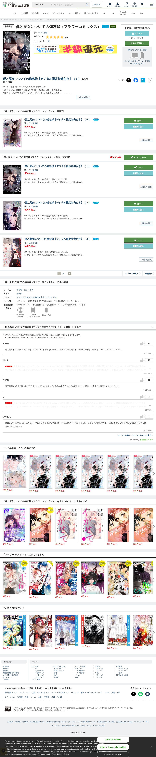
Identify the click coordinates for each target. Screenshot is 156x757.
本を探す (96, 5)
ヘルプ (89, 725)
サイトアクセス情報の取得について (83, 722)
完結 (55, 297)
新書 (55, 673)
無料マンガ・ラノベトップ (91, 693)
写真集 (56, 677)
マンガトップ (24, 693)
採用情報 (18, 722)
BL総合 (97, 666)
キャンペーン (7, 677)
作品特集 (6, 679)
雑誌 (55, 675)
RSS (147, 722)
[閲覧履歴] (134, 5)
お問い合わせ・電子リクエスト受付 (73, 725)
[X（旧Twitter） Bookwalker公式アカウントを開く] (133, 694)
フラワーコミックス (24, 290)
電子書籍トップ (11, 693)
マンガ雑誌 (36, 679)
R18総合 (119, 666)
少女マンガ (27, 297)
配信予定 (6, 668)
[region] (78, 747)
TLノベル (99, 677)
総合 (14, 13)
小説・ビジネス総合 (59, 666)
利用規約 (25, 722)
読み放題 (24, 13)
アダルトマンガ (123, 668)
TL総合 (97, 673)
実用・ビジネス (59, 671)
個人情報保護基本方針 (37, 722)
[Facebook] (136, 80)
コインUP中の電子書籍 (10, 675)
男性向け (82, 671)
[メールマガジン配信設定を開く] (147, 694)
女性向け (36, 297)
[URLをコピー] (150, 80)
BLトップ (74, 693)
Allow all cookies (113, 739)
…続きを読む (83, 97)
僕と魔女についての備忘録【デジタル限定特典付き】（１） (42, 78)
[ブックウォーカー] (15, 4)
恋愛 (42, 297)
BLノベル (99, 671)
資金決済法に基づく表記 (124, 722)
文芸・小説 (57, 668)
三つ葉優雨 (43, 33)
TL (113, 13)
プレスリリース (139, 722)
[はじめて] (127, 5)
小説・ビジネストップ (40, 693)
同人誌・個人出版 (91, 13)
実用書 (20, 697)
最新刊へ (150, 274)
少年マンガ (40, 671)
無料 (141, 13)
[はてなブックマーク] (143, 80)
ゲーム (77, 675)
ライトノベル (79, 668)
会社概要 (10, 722)
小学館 (19, 294)
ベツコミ (48, 297)
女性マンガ (40, 677)
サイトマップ (56, 725)
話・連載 (35, 13)
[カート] (142, 5)
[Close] (151, 747)
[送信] (87, 4)
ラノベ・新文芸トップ (60, 693)
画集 (76, 677)
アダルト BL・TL (123, 13)
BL (104, 13)
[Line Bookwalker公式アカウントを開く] (140, 694)
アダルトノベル (123, 671)
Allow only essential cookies (113, 747)
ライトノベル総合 (79, 666)
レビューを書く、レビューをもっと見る (135, 435)
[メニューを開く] (151, 4)
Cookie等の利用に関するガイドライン (58, 722)
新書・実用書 (56, 697)
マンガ (45, 13)
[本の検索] (40, 4)
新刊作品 (6, 666)
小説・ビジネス (58, 13)
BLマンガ (99, 668)
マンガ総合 (35, 666)
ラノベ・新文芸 (74, 13)
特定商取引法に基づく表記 (106, 722)
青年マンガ (40, 673)
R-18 (133, 13)
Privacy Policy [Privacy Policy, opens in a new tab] (63, 754)
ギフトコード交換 (98, 725)
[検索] (87, 4)
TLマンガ (99, 675)
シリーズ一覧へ (133, 274)
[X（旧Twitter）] (129, 80)
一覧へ (49, 41)
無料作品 (6, 671)
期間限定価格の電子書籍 (11, 673)
